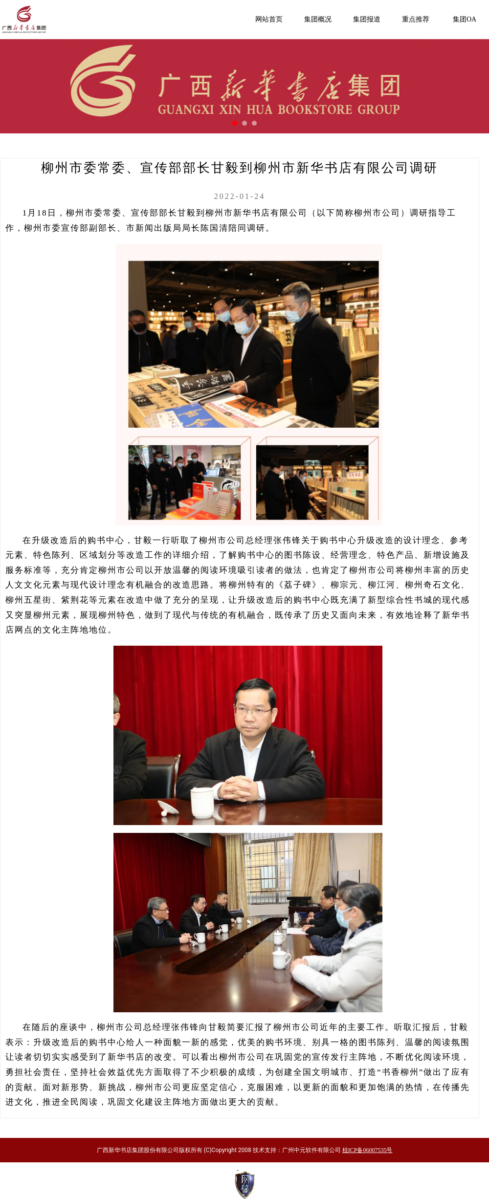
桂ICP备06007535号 (367, 1150)
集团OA (464, 19)
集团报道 (366, 19)
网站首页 (269, 19)
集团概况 (318, 19)
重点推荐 (415, 19)
